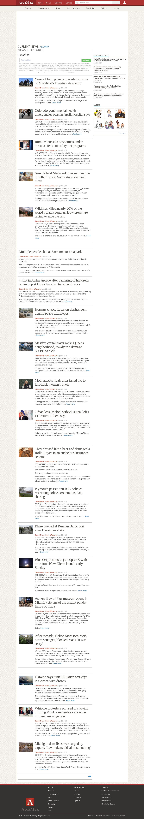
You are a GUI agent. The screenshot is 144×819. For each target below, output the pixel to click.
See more (122, 133)
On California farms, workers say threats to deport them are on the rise (110, 60)
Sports (116, 8)
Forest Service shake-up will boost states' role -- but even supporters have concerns (109, 78)
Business (28, 8)
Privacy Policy (100, 816)
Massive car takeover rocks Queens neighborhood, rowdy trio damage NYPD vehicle (59, 347)
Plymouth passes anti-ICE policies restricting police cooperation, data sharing (58, 493)
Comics (77, 794)
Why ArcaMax (106, 797)
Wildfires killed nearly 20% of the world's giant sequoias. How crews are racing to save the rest (61, 212)
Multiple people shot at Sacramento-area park (50, 252)
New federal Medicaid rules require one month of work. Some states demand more (62, 177)
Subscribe (86, 60)
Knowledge (90, 8)
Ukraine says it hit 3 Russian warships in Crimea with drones (61, 679)
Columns (78, 797)
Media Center (106, 801)
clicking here (71, 72)
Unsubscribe (120, 816)
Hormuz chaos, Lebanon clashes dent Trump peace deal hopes (60, 311)
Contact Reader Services (110, 791)
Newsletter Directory (108, 804)
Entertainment (43, 8)
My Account (105, 794)
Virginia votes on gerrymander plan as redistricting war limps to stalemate (109, 95)
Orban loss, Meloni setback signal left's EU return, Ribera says (62, 414)
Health (58, 8)
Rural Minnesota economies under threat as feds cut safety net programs (60, 144)
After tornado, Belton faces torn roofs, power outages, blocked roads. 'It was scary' (61, 640)
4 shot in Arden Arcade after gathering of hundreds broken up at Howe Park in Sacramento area (54, 282)
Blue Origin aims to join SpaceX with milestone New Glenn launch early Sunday (61, 564)
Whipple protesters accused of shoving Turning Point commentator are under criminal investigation (61, 712)
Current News (39, 88)
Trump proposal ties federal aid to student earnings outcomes (107, 87)
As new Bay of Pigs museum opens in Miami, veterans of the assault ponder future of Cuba (61, 602)
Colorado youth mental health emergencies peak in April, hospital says (62, 112)
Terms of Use (110, 816)
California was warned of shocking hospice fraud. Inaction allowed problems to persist (107, 68)
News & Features (51, 88)
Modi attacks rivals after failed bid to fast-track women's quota (60, 382)
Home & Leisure (73, 8)
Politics (104, 8)
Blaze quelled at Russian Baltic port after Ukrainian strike (59, 528)
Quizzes (77, 801)
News (77, 791)
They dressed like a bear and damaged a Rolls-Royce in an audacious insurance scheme (62, 453)
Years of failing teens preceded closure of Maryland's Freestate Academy (61, 81)
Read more (56, 102)
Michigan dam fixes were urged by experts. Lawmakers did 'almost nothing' (63, 746)
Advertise (91, 816)
